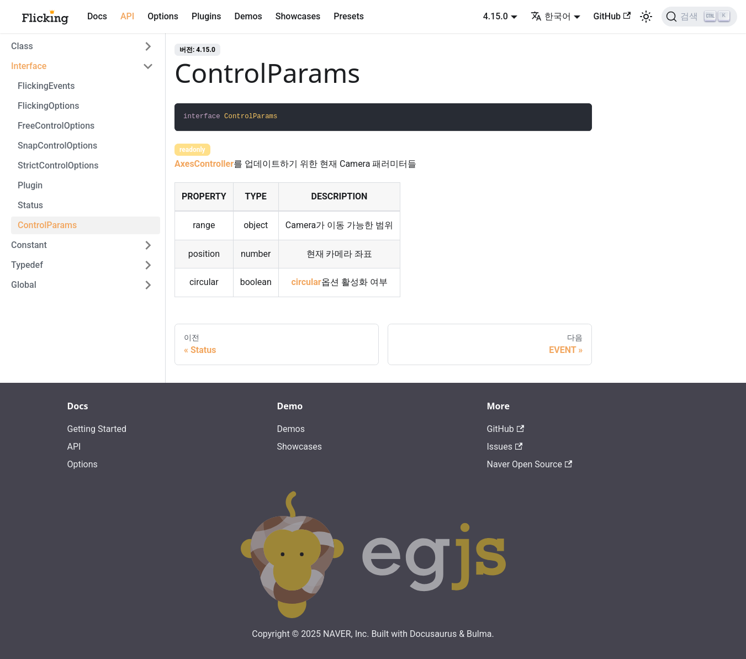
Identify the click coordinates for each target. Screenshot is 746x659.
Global (23, 285)
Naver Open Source (530, 464)
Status (30, 205)
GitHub (612, 16)
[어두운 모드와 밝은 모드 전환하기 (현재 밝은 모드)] (646, 16)
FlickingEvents (46, 86)
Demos (248, 16)
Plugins (206, 16)
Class (22, 46)
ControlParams (47, 225)
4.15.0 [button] (495, 16)
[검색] (699, 17)
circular (306, 282)
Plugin (30, 185)
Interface (28, 66)
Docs (97, 16)
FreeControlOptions (56, 125)
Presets (349, 16)
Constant (29, 245)
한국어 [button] (551, 16)
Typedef (27, 265)
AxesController (204, 164)
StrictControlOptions (58, 165)
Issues (505, 446)
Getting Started (97, 429)
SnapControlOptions (57, 145)
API (127, 16)
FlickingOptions (48, 106)
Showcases (298, 16)
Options (162, 16)
